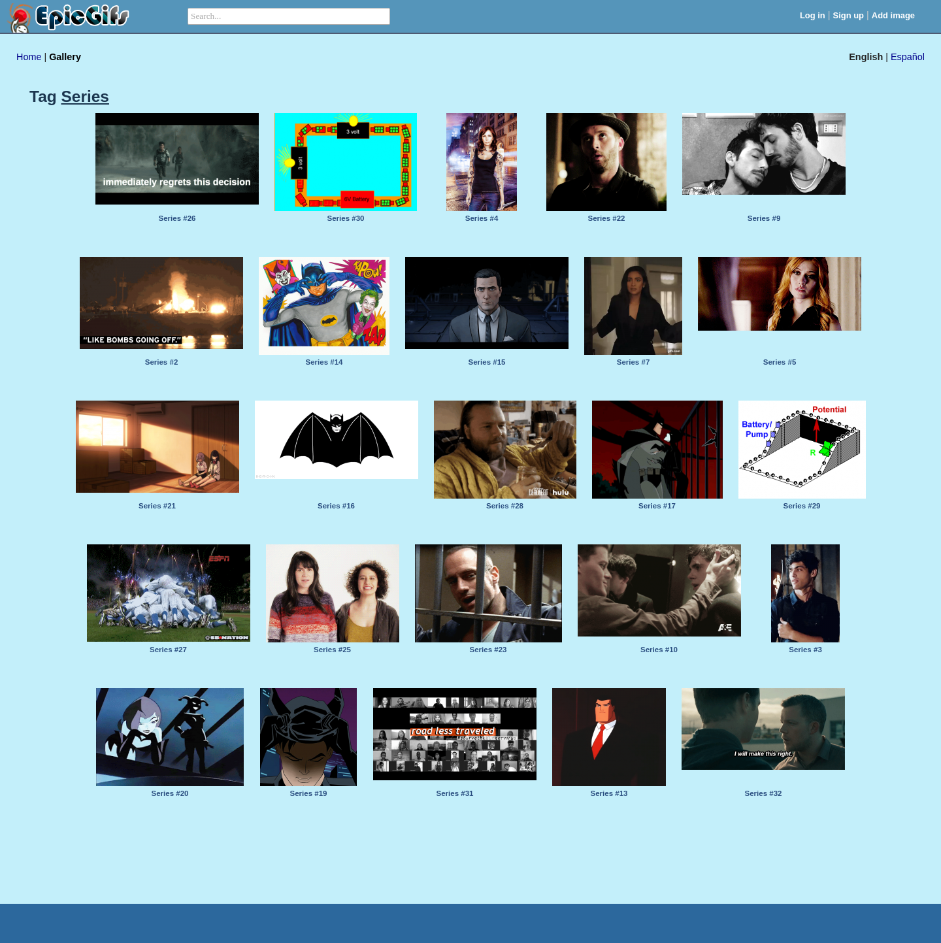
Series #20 (170, 793)
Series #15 (487, 362)
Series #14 (324, 362)
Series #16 (336, 506)
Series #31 (455, 793)
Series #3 (805, 649)
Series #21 (157, 506)
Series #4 (482, 218)
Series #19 (308, 793)
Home (28, 57)
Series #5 (780, 362)
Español (908, 57)
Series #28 (504, 506)
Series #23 (488, 649)
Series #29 (802, 506)
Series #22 (606, 218)
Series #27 (168, 649)
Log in (812, 15)
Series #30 (346, 218)
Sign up (849, 15)
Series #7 (633, 362)
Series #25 (332, 649)
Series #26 (177, 218)
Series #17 (657, 506)
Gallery (65, 57)
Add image (893, 15)
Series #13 (609, 793)
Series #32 (763, 793)
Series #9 (764, 218)
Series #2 (161, 362)
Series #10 (659, 649)
